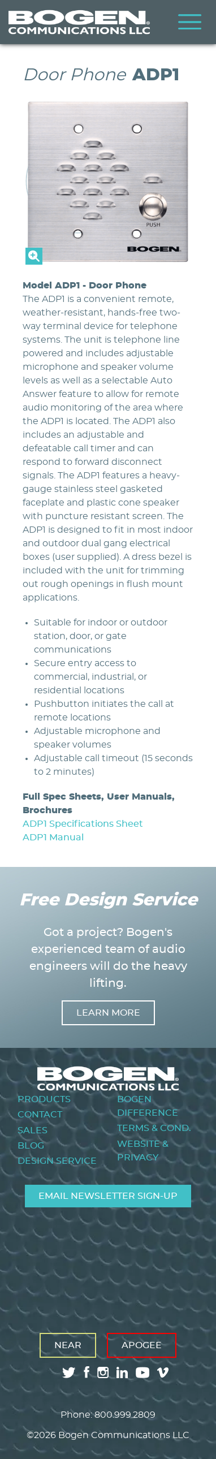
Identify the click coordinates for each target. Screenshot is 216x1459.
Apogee (142, 1345)
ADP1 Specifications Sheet (83, 823)
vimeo (164, 1372)
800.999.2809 (124, 1414)
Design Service (57, 1161)
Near (67, 1345)
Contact (40, 1114)
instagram (103, 1372)
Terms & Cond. (154, 1128)
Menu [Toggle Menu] (190, 22)
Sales (32, 1130)
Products (44, 1099)
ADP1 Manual (53, 837)
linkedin (122, 1372)
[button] (108, 261)
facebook (86, 1372)
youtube (142, 1372)
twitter (69, 1372)
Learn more (108, 1012)
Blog (31, 1145)
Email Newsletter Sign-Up (108, 1196)
